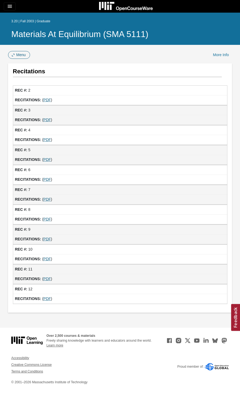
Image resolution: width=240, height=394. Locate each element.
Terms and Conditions (27, 371)
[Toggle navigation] (10, 6)
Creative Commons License (31, 365)
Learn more (54, 345)
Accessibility (20, 358)
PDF (47, 100)
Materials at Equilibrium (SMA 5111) (79, 34)
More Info (221, 55)
